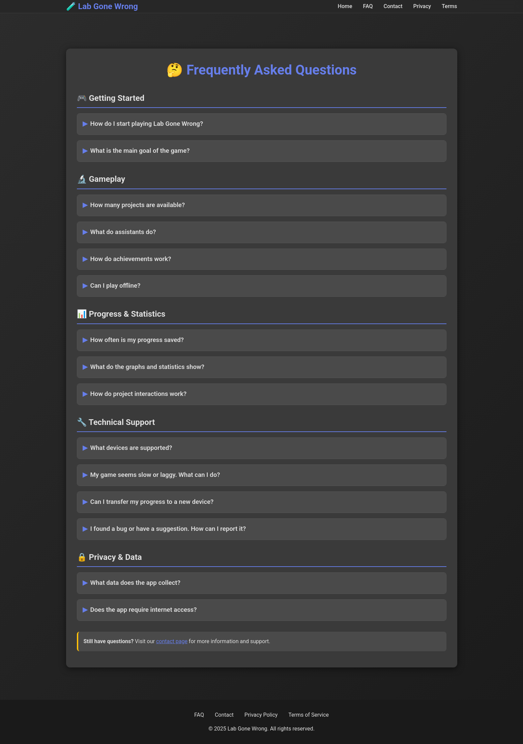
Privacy (422, 6)
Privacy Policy (261, 715)
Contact (392, 6)
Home (345, 6)
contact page (171, 641)
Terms (449, 6)
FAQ (368, 6)
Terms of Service (308, 715)
